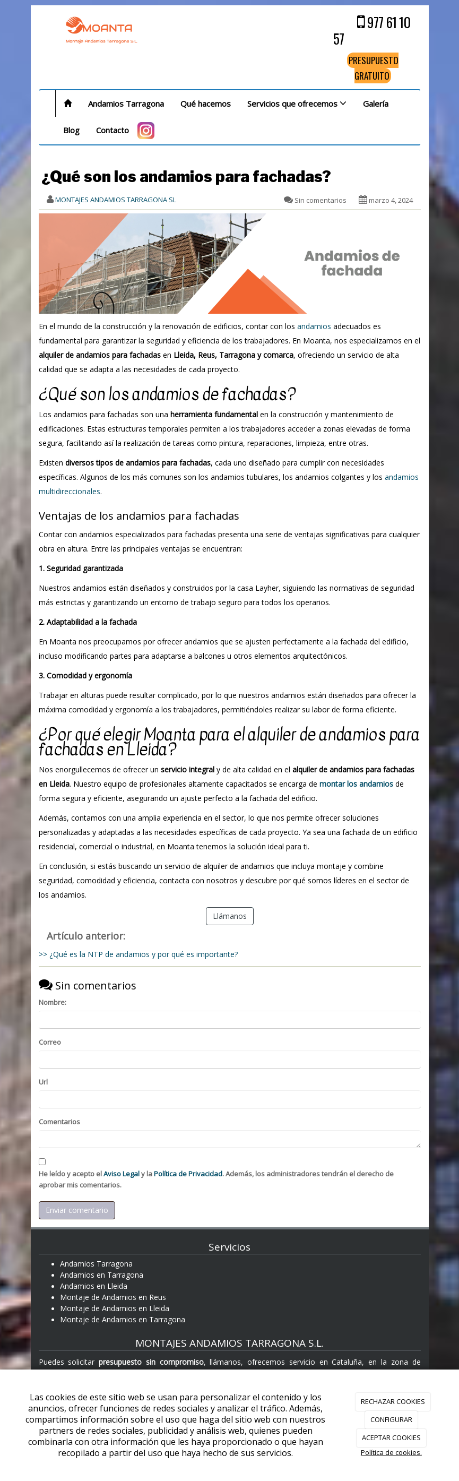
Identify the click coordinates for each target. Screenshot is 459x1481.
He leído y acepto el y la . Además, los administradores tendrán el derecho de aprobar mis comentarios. (216, 1179)
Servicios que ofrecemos (297, 103)
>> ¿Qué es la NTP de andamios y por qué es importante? (138, 954)
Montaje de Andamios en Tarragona (122, 1319)
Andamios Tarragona (126, 103)
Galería (375, 103)
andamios (314, 326)
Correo (50, 1042)
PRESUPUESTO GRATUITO (374, 68)
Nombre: (52, 1002)
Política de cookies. (391, 1452)
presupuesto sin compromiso (151, 1362)
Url (43, 1082)
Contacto (112, 130)
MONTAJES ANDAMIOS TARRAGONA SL (115, 199)
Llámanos (230, 916)
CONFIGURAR (391, 1419)
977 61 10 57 (371, 30)
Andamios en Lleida (93, 1286)
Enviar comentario (77, 1210)
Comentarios (59, 1121)
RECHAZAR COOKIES (393, 1401)
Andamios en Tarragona (101, 1275)
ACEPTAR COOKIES (391, 1437)
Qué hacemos (205, 103)
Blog (71, 130)
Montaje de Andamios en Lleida (114, 1308)
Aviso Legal (121, 1173)
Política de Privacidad (188, 1173)
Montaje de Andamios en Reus (113, 1297)
